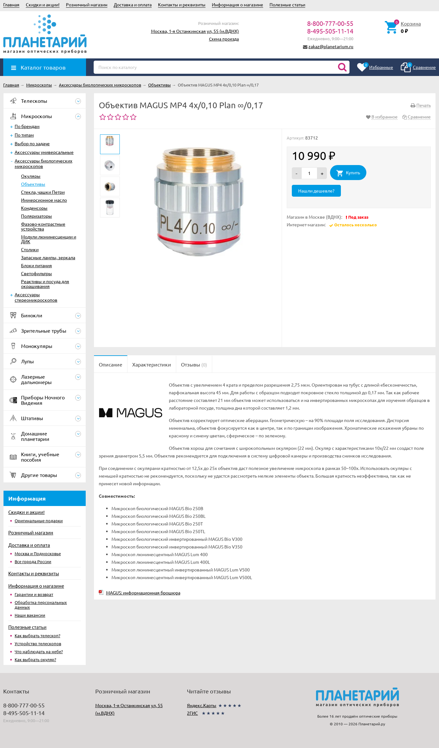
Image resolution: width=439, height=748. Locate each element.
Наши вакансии (30, 615)
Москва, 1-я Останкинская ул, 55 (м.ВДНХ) (195, 31)
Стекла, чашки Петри (43, 192)
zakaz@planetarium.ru (330, 46)
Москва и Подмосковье (38, 553)
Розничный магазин (86, 4)
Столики (30, 249)
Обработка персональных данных (41, 605)
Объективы (33, 184)
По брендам (27, 126)
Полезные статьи (287, 4)
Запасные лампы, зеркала (48, 257)
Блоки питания (36, 265)
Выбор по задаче (32, 143)
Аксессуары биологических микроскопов (43, 163)
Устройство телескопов (38, 643)
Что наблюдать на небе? (39, 651)
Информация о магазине (237, 4)
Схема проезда (224, 39)
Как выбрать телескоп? (37, 635)
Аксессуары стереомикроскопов (36, 297)
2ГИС (192, 713)
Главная (11, 4)
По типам (24, 135)
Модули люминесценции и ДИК (48, 239)
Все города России (33, 561)
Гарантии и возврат (34, 594)
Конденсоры (34, 208)
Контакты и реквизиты (181, 4)
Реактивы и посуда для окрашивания (45, 283)
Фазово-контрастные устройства (43, 226)
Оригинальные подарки (39, 520)
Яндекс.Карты (201, 705)
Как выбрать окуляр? (35, 659)
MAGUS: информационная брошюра (143, 592)
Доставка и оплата (133, 4)
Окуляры (30, 176)
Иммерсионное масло (44, 200)
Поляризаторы (36, 216)
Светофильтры (36, 273)
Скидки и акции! (43, 4)
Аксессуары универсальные (44, 152)
